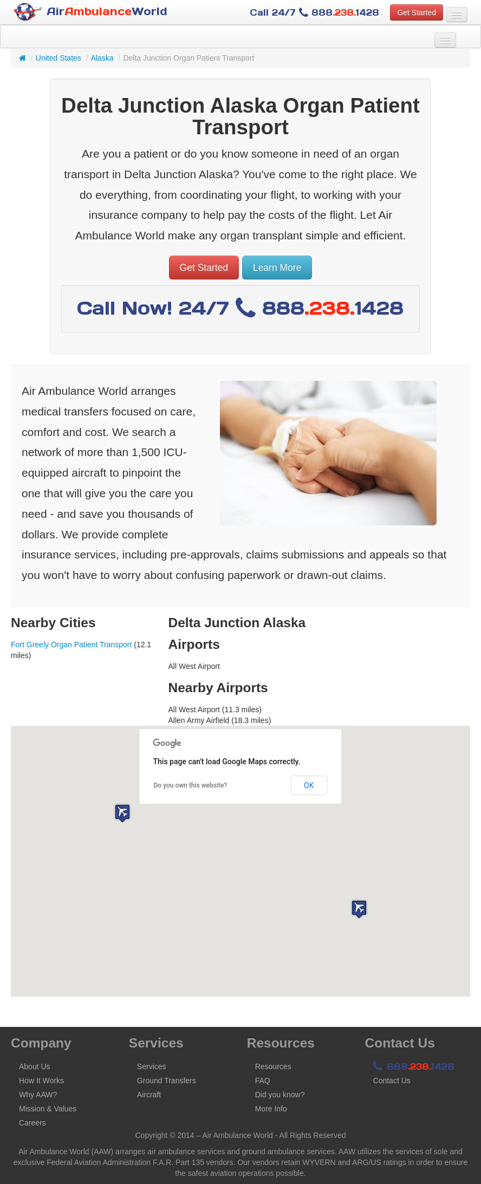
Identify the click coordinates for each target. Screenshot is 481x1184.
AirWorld (90, 12)
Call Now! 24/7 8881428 (240, 308)
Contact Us (392, 1080)
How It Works (41, 1080)
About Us (34, 1066)
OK (309, 785)
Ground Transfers (166, 1080)
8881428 (413, 1066)
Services (151, 1066)
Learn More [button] (277, 267)
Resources (273, 1066)
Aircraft (149, 1094)
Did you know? (280, 1094)
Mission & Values (47, 1108)
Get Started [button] (416, 12)
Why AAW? (38, 1094)
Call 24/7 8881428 (314, 12)
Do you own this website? (190, 785)
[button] (359, 909)
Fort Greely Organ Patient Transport (71, 644)
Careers (32, 1122)
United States (58, 58)
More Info (271, 1108)
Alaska (102, 58)
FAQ (262, 1080)
